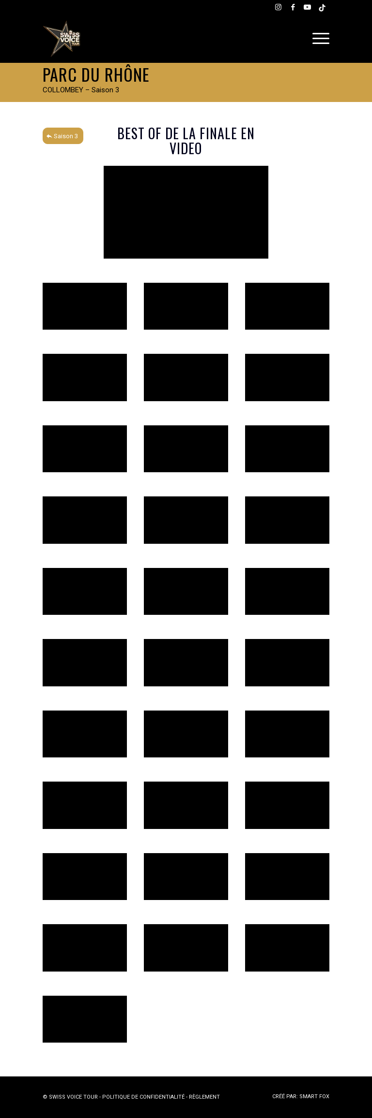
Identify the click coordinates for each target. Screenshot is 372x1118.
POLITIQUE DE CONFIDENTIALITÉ (143, 1097)
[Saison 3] (63, 136)
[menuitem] (318, 38)
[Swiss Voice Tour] (62, 38)
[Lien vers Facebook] (293, 7)
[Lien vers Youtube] (307, 7)
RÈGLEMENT (204, 1097)
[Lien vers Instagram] (278, 7)
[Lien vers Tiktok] (322, 7)
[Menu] (318, 38)
